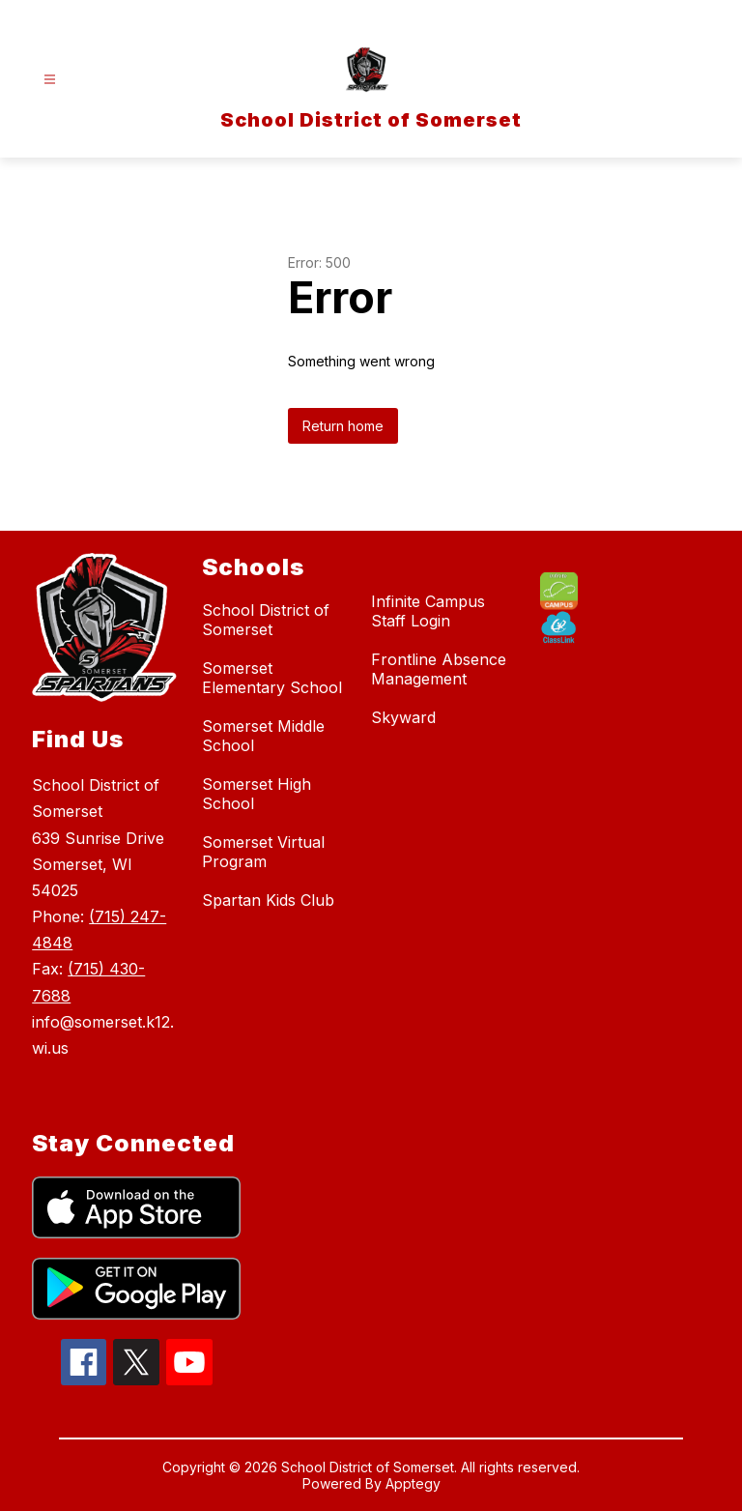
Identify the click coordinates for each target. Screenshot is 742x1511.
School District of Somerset (265, 619)
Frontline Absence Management (438, 669)
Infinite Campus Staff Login (428, 611)
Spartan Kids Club (268, 900)
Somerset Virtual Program (263, 851)
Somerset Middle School (263, 735)
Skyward (403, 717)
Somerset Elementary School (272, 677)
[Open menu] (50, 80)
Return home (343, 426)
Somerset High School (256, 793)
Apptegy (413, 1483)
